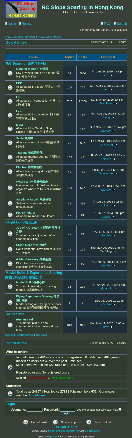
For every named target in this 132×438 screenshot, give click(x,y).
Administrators (38, 377)
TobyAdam (37, 395)
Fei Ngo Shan (92, 430)
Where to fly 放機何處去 (32, 181)
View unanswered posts (20, 36)
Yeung (106, 117)
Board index (16, 42)
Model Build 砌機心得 (30, 282)
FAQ (105, 23)
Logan (106, 216)
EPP (19, 83)
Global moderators (61, 377)
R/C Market (15, 314)
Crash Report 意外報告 (31, 244)
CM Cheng (106, 144)
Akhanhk (106, 288)
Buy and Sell (25, 319)
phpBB (53, 436)
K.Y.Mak (106, 304)
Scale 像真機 (24, 138)
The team (41, 334)
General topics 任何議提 (32, 68)
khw (105, 326)
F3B (19, 110)
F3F (18, 97)
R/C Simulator (25, 212)
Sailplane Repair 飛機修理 (33, 199)
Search (120, 23)
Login (10, 23)
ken (106, 75)
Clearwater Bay (71, 430)
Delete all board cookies (19, 334)
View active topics (49, 36)
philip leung (106, 103)
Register (26, 23)
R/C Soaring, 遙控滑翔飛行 (27, 63)
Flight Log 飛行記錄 (21, 222)
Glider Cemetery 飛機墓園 (33, 259)
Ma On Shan (55, 430)
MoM (19, 124)
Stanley (106, 130)
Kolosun (106, 159)
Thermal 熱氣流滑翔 (29, 152)
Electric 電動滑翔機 (29, 167)
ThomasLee (106, 173)
